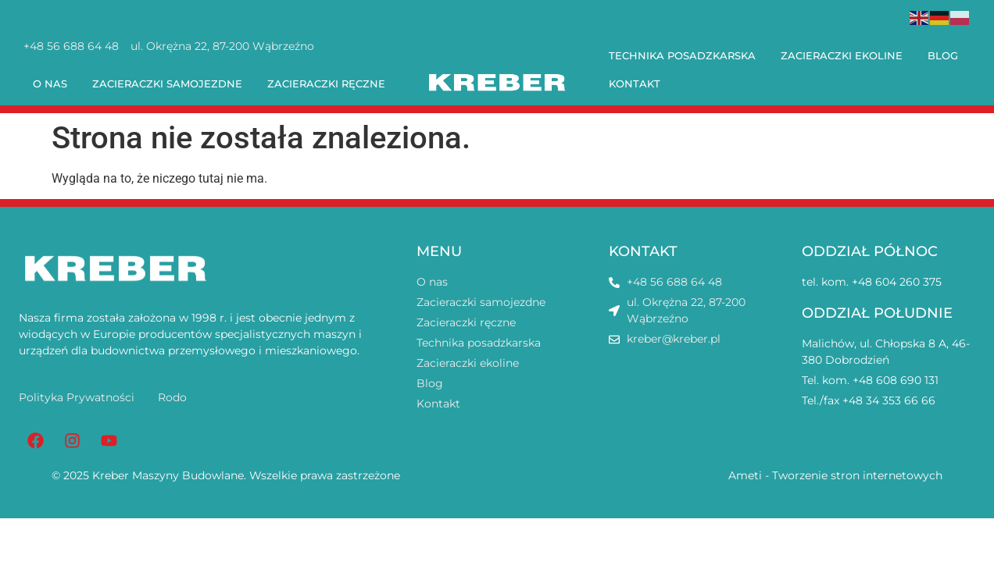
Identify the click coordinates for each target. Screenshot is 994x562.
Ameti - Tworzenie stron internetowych (835, 475)
